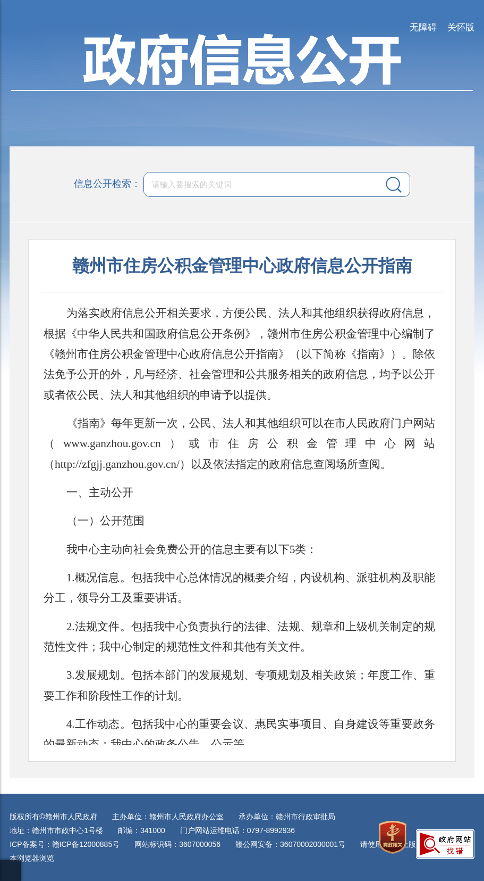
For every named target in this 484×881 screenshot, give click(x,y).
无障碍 (423, 27)
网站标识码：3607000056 (177, 844)
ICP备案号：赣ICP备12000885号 (65, 844)
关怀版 (460, 27)
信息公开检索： (107, 183)
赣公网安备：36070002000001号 (290, 844)
